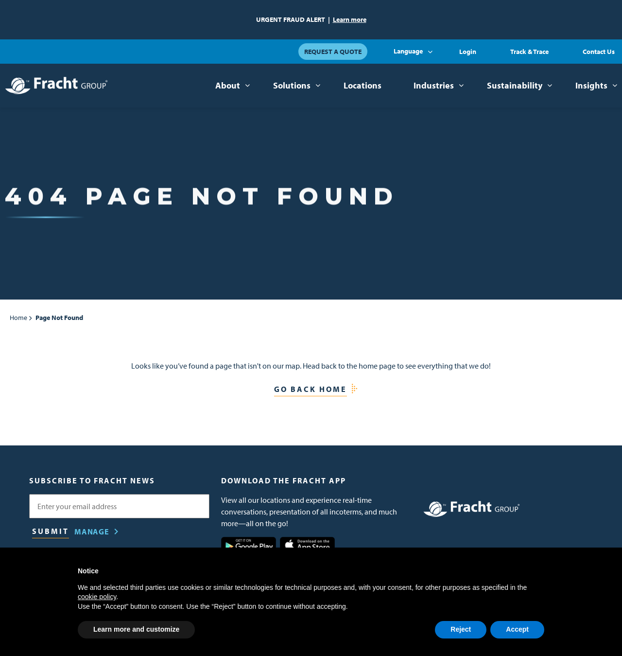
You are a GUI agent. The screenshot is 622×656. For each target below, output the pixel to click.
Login (467, 51)
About (227, 85)
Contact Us (599, 51)
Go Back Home (310, 389)
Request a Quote (333, 51)
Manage (91, 531)
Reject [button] (460, 629)
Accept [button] (517, 629)
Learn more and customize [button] (136, 629)
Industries (434, 85)
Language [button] (408, 51)
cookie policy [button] (97, 597)
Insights (591, 85)
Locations (362, 85)
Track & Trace (529, 51)
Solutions (292, 85)
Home (18, 317)
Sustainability (514, 85)
